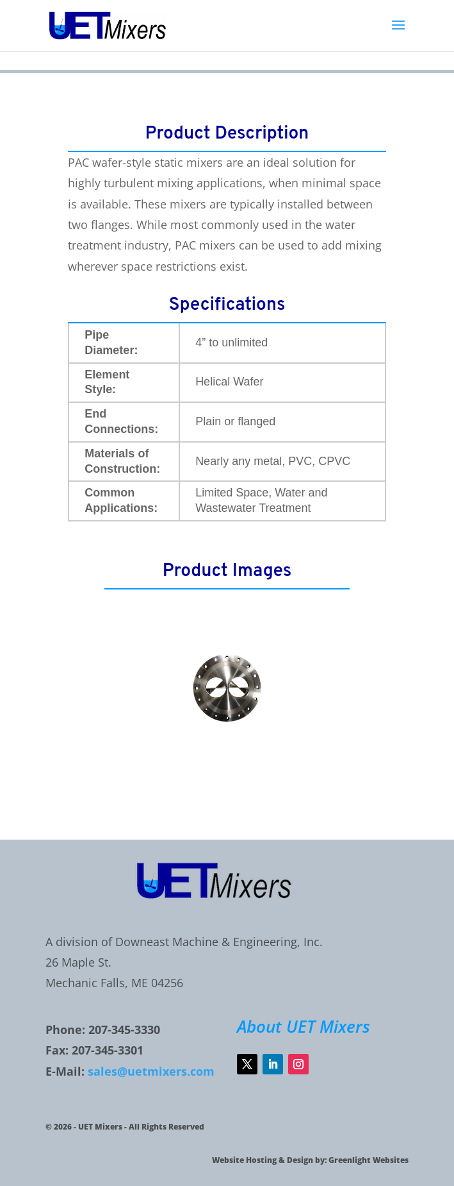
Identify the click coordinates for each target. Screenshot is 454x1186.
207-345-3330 (124, 1029)
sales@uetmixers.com (151, 1071)
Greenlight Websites (368, 1160)
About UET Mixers (303, 1026)
